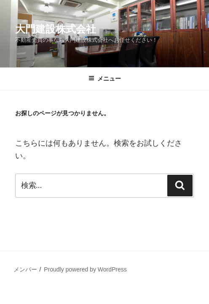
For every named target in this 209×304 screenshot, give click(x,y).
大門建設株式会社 (55, 29)
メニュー (104, 78)
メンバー (25, 269)
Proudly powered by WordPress (85, 269)
